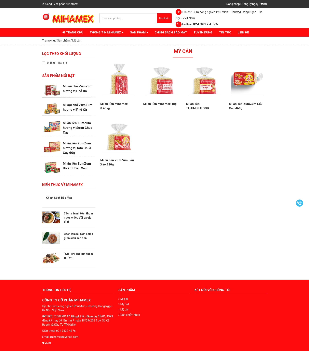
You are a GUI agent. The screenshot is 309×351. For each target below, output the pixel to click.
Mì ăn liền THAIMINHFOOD (197, 106)
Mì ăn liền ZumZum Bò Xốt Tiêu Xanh (77, 166)
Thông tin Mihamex (105, 32)
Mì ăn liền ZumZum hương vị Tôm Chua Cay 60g (77, 148)
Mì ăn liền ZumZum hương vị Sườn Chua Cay (77, 127)
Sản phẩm (138, 32)
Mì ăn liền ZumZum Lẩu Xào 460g (245, 106)
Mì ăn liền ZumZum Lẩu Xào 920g (117, 162)
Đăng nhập (233, 4)
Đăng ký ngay (250, 4)
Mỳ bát (124, 304)
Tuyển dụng (203, 32)
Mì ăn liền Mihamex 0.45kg (114, 106)
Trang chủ (72, 32)
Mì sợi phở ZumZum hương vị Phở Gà (77, 107)
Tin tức (225, 32)
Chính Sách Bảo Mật (171, 32)
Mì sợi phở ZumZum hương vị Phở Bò (77, 88)
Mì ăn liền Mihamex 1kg (160, 104)
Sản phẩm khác (130, 315)
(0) (263, 4)
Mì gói (124, 299)
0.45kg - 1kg (54, 63)
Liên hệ (243, 32)
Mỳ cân (124, 309)
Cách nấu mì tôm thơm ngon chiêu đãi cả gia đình (78, 218)
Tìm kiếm (164, 18)
